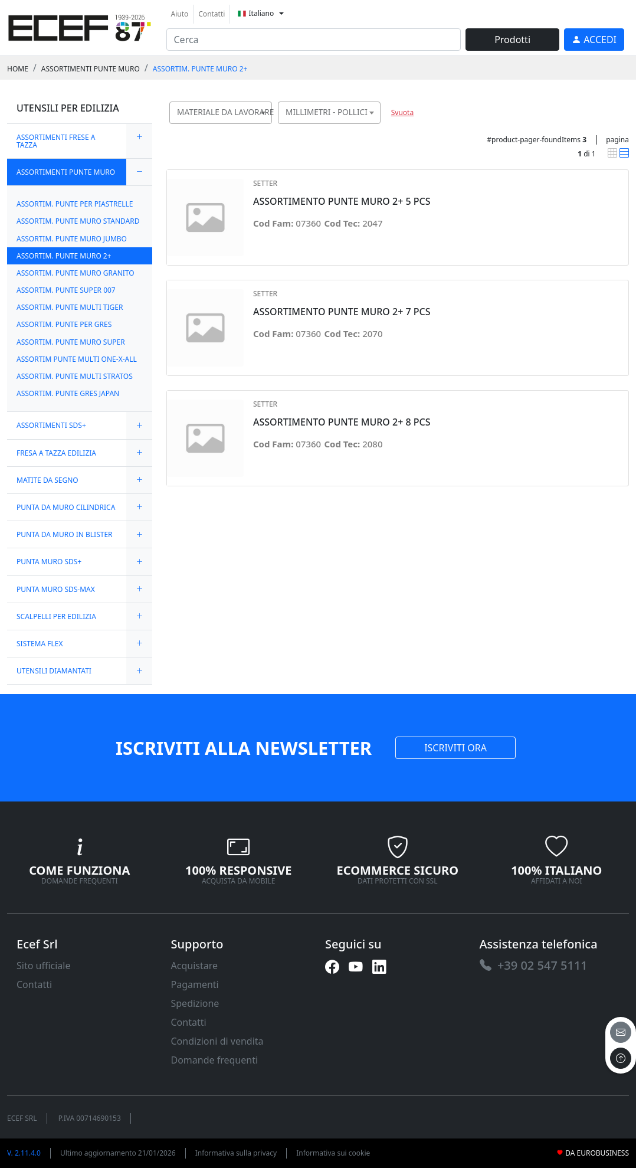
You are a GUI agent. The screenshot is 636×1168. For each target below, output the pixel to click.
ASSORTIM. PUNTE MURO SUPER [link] (71, 342)
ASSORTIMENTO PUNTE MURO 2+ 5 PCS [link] (342, 201)
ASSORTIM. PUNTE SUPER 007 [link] (66, 290)
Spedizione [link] (195, 1003)
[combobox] (220, 113)
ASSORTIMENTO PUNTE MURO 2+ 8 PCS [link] (342, 422)
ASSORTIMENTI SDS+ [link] (51, 425)
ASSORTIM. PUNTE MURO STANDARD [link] (78, 221)
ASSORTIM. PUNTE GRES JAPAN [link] (68, 393)
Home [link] (17, 69)
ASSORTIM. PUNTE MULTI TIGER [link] (70, 307)
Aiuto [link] (180, 14)
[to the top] (620, 1058)
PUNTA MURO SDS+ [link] (49, 562)
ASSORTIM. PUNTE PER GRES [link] (64, 324)
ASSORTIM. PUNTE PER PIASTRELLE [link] (75, 204)
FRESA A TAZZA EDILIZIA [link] (56, 453)
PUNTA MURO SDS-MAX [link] (56, 589)
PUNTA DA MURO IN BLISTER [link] (65, 534)
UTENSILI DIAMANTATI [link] (54, 671)
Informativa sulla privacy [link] (236, 1153)
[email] (620, 1032)
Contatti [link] (211, 14)
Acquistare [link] (194, 965)
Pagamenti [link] (195, 984)
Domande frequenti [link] (214, 1060)
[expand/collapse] (139, 141)
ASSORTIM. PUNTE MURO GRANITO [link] (76, 273)
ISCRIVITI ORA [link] (455, 747)
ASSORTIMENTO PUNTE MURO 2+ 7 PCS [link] (342, 312)
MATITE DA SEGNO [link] (47, 480)
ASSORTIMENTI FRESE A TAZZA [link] (56, 141)
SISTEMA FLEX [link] (40, 644)
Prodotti (512, 39)
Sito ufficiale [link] (44, 965)
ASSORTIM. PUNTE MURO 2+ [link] (200, 69)
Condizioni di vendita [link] (217, 1041)
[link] (79, 26)
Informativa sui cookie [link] (333, 1153)
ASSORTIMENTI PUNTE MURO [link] (90, 69)
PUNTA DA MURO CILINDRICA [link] (66, 507)
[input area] (313, 39)
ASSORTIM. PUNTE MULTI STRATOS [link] (75, 376)
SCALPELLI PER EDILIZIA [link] (56, 616)
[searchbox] (265, 127)
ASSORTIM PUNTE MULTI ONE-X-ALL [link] (77, 359)
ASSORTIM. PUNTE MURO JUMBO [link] (72, 239)
